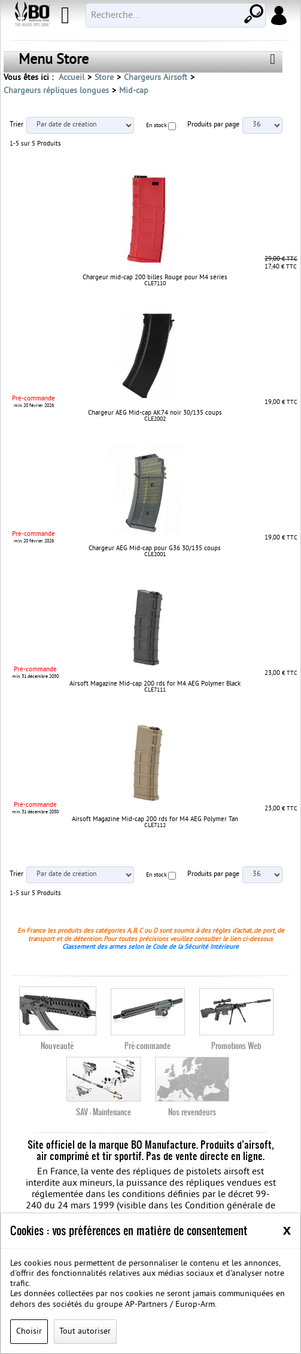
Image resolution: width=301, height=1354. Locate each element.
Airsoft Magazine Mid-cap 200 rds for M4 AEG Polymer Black (155, 684)
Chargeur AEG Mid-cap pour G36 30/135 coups (155, 548)
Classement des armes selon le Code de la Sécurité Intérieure (150, 947)
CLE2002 (155, 419)
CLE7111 (155, 690)
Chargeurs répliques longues (56, 91)
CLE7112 (155, 825)
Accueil (71, 78)
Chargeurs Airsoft (155, 78)
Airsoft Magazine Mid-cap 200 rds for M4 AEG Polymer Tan (155, 819)
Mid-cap (133, 91)
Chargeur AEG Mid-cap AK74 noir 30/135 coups (155, 413)
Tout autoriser (85, 1332)
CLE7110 (155, 284)
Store (104, 78)
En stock (156, 125)
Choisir (29, 1332)
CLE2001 (155, 555)
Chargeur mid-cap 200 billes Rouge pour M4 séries (155, 277)
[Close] (286, 1230)
